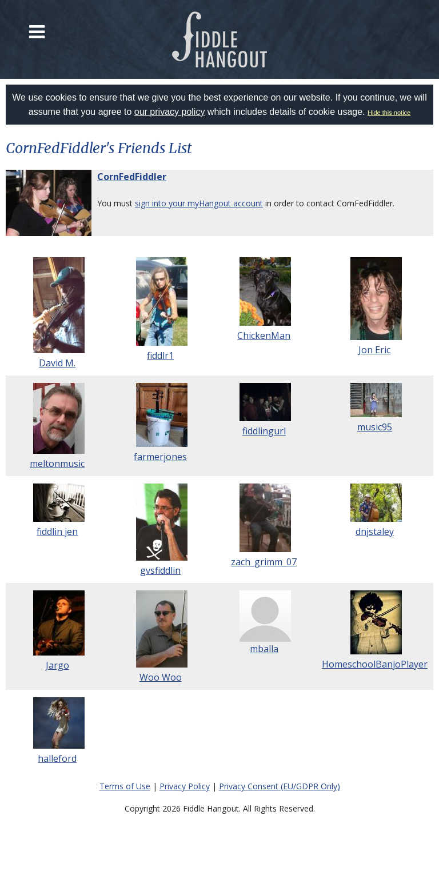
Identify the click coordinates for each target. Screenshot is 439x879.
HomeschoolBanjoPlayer (375, 664)
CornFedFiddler (131, 176)
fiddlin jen (57, 531)
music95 (374, 427)
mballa (264, 648)
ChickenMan (263, 335)
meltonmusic (57, 463)
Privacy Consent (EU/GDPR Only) (279, 786)
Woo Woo (160, 677)
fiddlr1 (160, 355)
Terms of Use (124, 786)
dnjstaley (375, 531)
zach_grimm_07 (264, 562)
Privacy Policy (184, 786)
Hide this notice (389, 112)
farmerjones (160, 456)
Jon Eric (374, 349)
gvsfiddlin (160, 570)
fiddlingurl (264, 431)
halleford (57, 758)
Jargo (57, 665)
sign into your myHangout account (199, 203)
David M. (57, 363)
